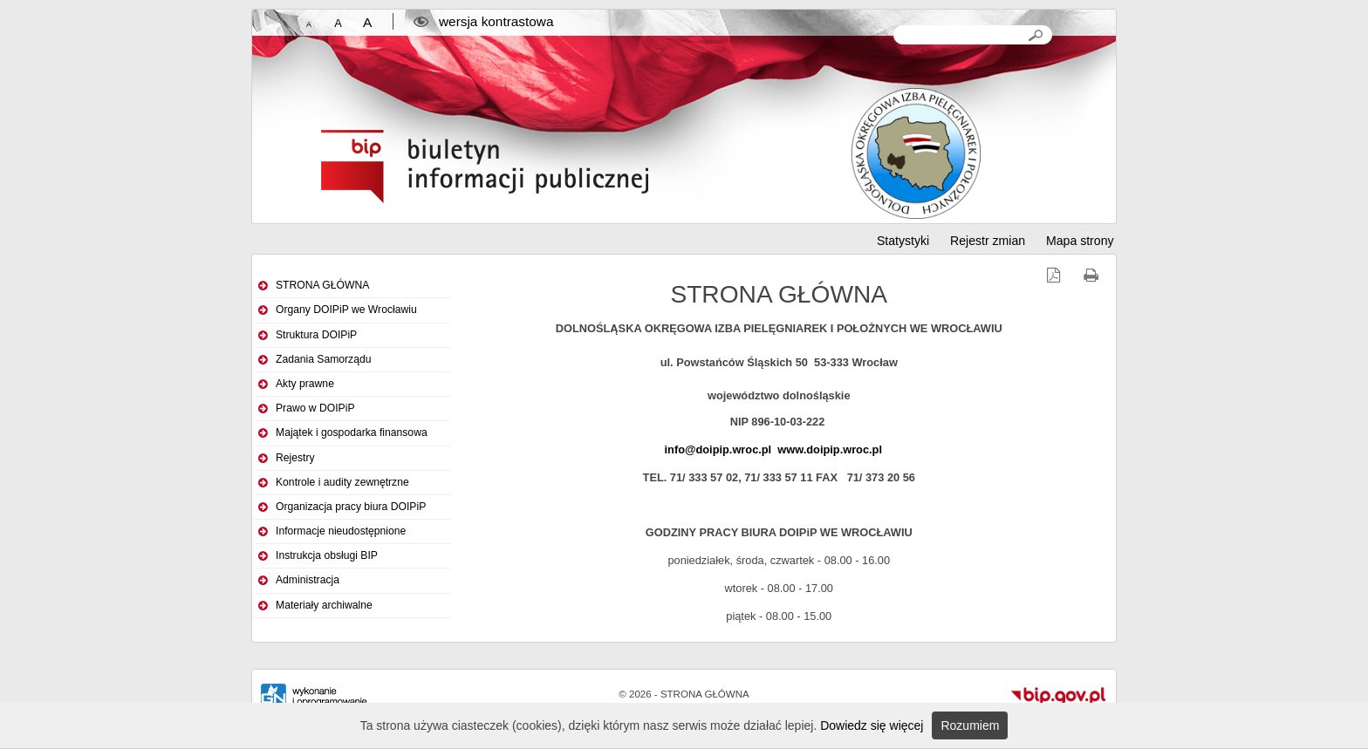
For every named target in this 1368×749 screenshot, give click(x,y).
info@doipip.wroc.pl (718, 449)
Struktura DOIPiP (316, 335)
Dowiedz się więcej (871, 725)
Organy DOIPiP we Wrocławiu (346, 309)
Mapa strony (1079, 241)
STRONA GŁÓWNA (322, 285)
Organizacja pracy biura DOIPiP (351, 506)
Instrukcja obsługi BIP (327, 555)
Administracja (307, 580)
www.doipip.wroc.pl (829, 449)
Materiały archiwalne (324, 605)
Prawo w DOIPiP (315, 408)
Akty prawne (305, 384)
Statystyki (903, 241)
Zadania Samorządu (323, 359)
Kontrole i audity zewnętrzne (342, 482)
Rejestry (295, 458)
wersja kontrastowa (496, 21)
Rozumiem (969, 725)
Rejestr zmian (987, 241)
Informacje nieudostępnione (341, 531)
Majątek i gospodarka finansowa (352, 432)
